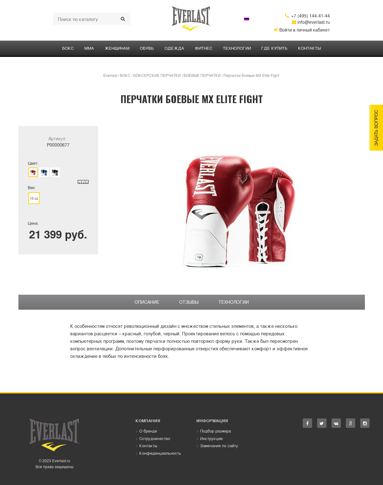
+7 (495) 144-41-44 (307, 15)
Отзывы (189, 302)
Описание (147, 302)
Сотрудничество (154, 438)
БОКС (67, 48)
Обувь (147, 48)
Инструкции (211, 438)
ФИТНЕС (203, 48)
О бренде (148, 431)
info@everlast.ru (311, 22)
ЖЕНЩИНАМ (116, 48)
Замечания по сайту (219, 446)
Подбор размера (215, 431)
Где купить (275, 48)
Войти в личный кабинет (302, 30)
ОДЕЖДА (174, 48)
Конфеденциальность (160, 453)
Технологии (237, 48)
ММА (89, 48)
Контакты (309, 48)
